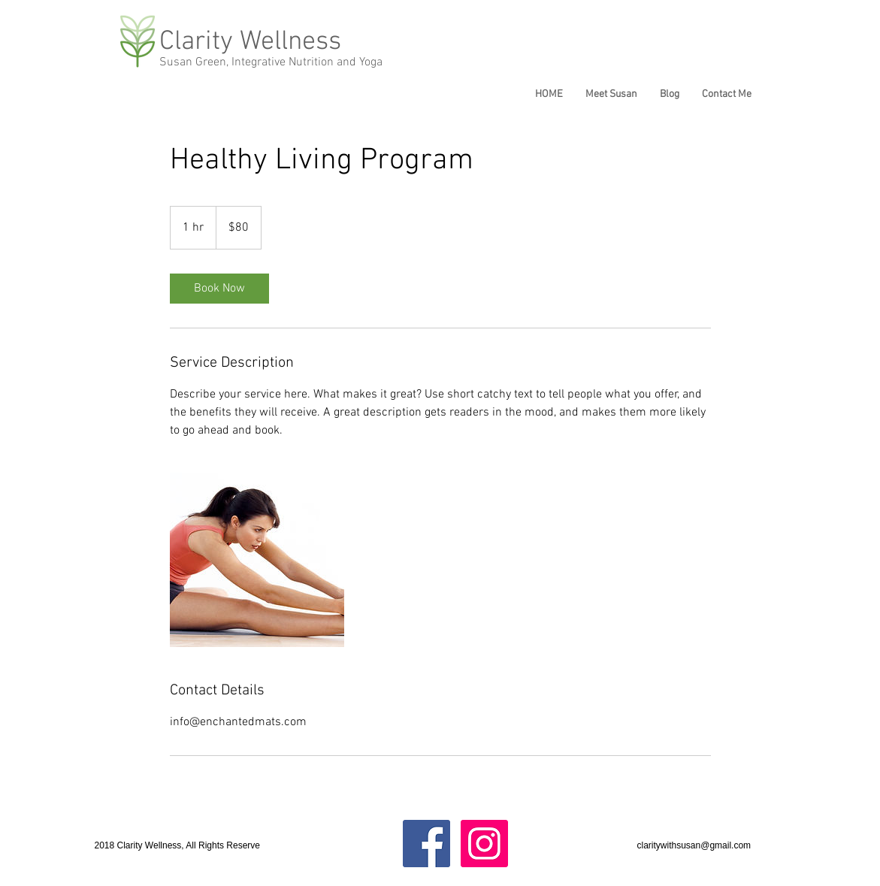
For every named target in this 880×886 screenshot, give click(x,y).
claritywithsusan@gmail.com (694, 845)
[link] (219, 289)
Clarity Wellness (250, 42)
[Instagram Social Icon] (484, 843)
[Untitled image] (257, 560)
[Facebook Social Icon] (426, 843)
